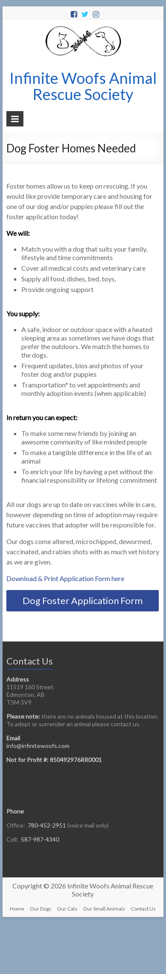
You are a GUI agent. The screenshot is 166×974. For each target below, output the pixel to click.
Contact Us (143, 908)
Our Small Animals (104, 908)
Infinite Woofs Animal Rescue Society (83, 86)
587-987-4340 (40, 839)
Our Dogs (41, 908)
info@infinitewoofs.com (37, 745)
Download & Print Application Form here (65, 578)
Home (17, 908)
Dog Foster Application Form (83, 600)
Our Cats (67, 908)
